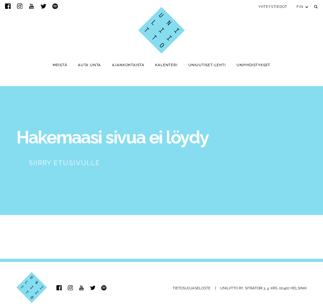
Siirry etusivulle (64, 163)
